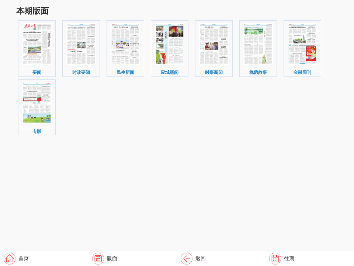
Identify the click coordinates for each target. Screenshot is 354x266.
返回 (200, 258)
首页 (23, 258)
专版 (36, 131)
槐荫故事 (258, 72)
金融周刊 (302, 72)
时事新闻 (214, 72)
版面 (112, 258)
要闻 (36, 72)
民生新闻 (125, 72)
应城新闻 (169, 72)
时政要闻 (81, 72)
